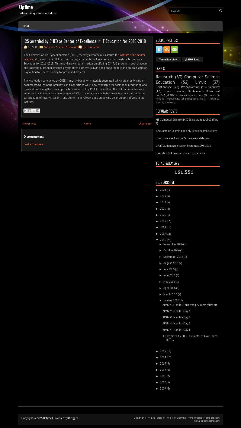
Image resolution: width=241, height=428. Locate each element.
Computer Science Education (60, 47)
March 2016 (170, 294)
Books (200, 98)
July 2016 (168, 269)
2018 (163, 227)
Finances (212, 98)
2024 (163, 190)
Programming (190, 87)
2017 (163, 234)
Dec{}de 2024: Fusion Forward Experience (180, 153)
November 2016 (173, 244)
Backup (188, 98)
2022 (163, 202)
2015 (163, 351)
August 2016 (170, 263)
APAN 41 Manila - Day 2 (176, 323)
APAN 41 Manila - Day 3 (176, 317)
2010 (163, 382)
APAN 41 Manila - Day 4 (176, 311)
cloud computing (174, 91)
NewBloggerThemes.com (207, 420)
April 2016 (169, 288)
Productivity (173, 98)
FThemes (150, 417)
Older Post (145, 123)
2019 (163, 221)
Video (158, 102)
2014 (163, 357)
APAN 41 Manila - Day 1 (176, 330)
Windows (169, 102)
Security (214, 87)
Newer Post (29, 123)
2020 (163, 215)
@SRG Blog (192, 59)
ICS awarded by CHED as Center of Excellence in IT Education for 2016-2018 (85, 41)
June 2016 (169, 275)
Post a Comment (34, 144)
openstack (197, 95)
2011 (163, 376)
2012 (163, 370)
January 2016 (171, 300)
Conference (164, 87)
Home (26, 26)
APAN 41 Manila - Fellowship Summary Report (190, 305)
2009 (163, 388)
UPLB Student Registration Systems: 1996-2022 (183, 146)
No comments (91, 47)
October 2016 (171, 250)
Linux (200, 82)
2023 (163, 196)
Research (164, 77)
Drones (212, 95)
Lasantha (181, 417)
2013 (163, 363)
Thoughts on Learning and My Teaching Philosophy (186, 131)
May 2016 (169, 282)
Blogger (73, 418)
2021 (163, 209)
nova (158, 98)
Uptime (26, 7)
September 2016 (173, 257)
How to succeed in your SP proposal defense (182, 138)
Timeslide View (168, 59)
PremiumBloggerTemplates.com (203, 417)
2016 (163, 240)
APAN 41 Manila (178, 95)
